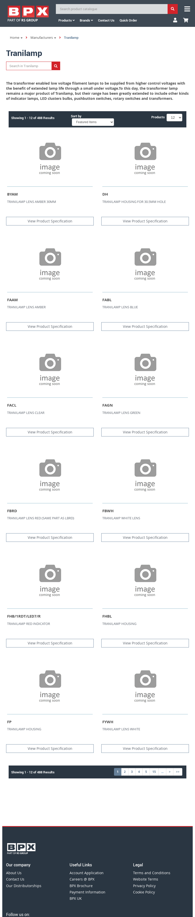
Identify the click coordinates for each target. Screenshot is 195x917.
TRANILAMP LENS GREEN (121, 412)
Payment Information (87, 892)
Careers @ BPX (82, 879)
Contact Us (15, 879)
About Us (14, 872)
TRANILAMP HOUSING (119, 623)
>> (178, 772)
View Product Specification (50, 221)
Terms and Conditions (151, 872)
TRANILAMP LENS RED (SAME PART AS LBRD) (40, 518)
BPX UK (76, 898)
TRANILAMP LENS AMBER (26, 307)
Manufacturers (43, 37)
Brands (86, 20)
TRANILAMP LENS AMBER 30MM (31, 201)
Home (16, 37)
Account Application (87, 872)
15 (154, 772)
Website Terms (145, 879)
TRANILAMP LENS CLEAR (25, 412)
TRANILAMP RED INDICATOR (28, 623)
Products (66, 20)
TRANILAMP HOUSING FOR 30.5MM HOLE (134, 201)
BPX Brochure (81, 885)
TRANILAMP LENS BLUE (120, 307)
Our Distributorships (23, 885)
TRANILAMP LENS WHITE (121, 729)
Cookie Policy (144, 892)
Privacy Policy (144, 885)
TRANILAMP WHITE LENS (121, 518)
